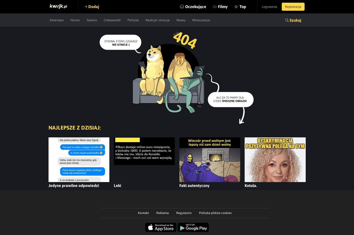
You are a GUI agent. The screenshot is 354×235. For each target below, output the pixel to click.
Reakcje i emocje (158, 20)
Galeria (92, 20)
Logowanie (269, 6)
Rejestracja (293, 6)
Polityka (133, 20)
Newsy (181, 20)
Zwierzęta (57, 20)
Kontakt (143, 213)
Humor (75, 20)
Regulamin (184, 213)
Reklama (162, 213)
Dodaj (93, 6)
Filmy (223, 6)
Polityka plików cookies (215, 213)
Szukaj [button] (295, 20)
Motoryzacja (201, 20)
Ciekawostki (112, 20)
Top (243, 6)
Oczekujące (195, 6)
